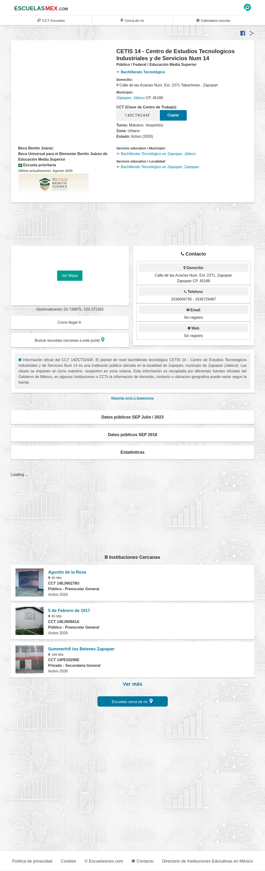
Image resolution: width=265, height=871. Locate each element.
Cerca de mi (132, 20)
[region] (63, 85)
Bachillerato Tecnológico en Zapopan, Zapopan (157, 167)
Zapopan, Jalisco (130, 98)
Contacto (142, 861)
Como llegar (70, 322)
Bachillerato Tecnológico (140, 72)
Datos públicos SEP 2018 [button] (132, 434)
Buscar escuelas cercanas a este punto (70, 340)
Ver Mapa (70, 276)
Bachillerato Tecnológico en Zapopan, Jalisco (156, 154)
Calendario (213, 20)
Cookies (68, 861)
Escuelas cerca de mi (132, 701)
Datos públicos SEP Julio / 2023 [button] (132, 417)
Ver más (132, 684)
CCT (51, 20)
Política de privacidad (32, 861)
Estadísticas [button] (132, 452)
